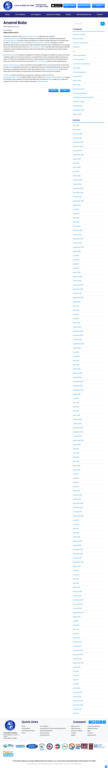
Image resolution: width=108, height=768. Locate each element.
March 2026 (77, 129)
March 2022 (76, 272)
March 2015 (76, 587)
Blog (89, 730)
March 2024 (77, 176)
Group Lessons (44, 733)
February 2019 (77, 419)
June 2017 (76, 478)
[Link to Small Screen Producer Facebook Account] (90, 721)
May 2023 (76, 218)
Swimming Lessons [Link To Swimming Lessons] (79, 89)
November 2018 (78, 432)
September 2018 (78, 440)
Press (23, 733)
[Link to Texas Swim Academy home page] (10, 725)
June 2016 (76, 524)
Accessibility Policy (76, 764)
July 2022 (76, 255)
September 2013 (78, 663)
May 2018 (76, 457)
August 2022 (77, 251)
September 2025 (78, 155)
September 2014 (78, 612)
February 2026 (77, 134)
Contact (90, 733)
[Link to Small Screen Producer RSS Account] (100, 721)
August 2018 (76, 444)
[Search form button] (103, 23)
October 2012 (77, 709)
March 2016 (76, 537)
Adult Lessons (75, 726)
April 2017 (76, 486)
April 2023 (76, 222)
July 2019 (75, 398)
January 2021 (77, 327)
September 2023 (78, 201)
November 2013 (78, 654)
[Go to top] (106, 766)
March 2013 (76, 688)
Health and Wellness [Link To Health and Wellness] (79, 55)
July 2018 (76, 449)
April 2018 (76, 461)
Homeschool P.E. (45, 735)
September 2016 (78, 516)
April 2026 (76, 125)
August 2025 (77, 159)
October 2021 (77, 293)
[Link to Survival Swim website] (32, 746)
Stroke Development (46, 730)
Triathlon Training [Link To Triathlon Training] (78, 101)
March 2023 (76, 226)
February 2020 (77, 373)
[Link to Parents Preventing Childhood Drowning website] (65, 746)
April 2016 (76, 533)
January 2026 (77, 138)
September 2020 (78, 344)
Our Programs (44, 726)
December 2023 (78, 188)
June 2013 (76, 675)
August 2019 (76, 394)
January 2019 (77, 423)
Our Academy (26, 728)
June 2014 (76, 625)
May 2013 (76, 680)
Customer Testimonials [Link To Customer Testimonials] (80, 43)
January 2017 (77, 499)
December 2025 (78, 142)
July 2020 (76, 352)
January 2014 (77, 646)
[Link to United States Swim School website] (42, 747)
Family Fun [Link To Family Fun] (76, 47)
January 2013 (77, 696)
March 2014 (76, 638)
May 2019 (76, 407)
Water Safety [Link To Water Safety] (77, 114)
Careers (98, 5)
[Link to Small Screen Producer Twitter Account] (97, 721)
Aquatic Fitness (75, 728)
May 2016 (76, 528)
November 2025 (78, 146)
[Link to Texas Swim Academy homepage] (7, 5)
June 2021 (76, 310)
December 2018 (78, 428)
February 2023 (77, 230)
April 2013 (76, 684)
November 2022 (78, 239)
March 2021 (76, 323)
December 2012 (78, 701)
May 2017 (76, 482)
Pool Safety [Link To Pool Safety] (76, 68)
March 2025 (77, 167)
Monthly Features (84, 5)
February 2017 (77, 495)
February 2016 (77, 541)
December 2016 (78, 503)
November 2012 (78, 705)
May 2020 (76, 360)
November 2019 (78, 386)
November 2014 (78, 604)
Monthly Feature (92, 728)
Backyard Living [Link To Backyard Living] (78, 38)
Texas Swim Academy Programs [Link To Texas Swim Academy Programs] (83, 97)
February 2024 (77, 180)
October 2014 (77, 608)
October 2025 (77, 150)
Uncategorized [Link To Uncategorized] (77, 106)
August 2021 (76, 302)
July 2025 (76, 163)
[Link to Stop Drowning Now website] (77, 746)
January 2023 (77, 234)
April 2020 (76, 365)
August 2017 (76, 470)
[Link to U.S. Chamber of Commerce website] (57, 746)
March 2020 (77, 369)
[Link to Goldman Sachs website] (99, 746)
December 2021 (78, 285)
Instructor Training (76, 730)
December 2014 (78, 600)
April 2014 (76, 633)
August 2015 (76, 566)
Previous (53, 90)
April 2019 (76, 411)
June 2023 (76, 213)
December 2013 (78, 650)
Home (23, 726)
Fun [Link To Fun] (74, 51)
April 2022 (76, 268)
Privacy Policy (67, 764)
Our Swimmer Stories (28, 730)
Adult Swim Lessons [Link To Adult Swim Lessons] (79, 34)
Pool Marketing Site (58, 764)
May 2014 (76, 629)
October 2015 (77, 558)
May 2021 (76, 314)
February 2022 (77, 276)
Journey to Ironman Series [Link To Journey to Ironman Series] (81, 64)
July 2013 (75, 671)
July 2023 (76, 209)
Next (65, 90)
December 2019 (78, 381)
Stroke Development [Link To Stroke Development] (79, 72)
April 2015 (76, 583)
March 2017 (76, 491)
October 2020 (77, 339)
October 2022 (77, 243)
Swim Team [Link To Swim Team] (76, 85)
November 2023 (78, 192)
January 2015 (77, 596)
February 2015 (77, 591)
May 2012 (76, 713)
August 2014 (77, 617)
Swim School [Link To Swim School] (77, 80)
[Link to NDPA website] (20, 746)
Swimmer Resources (94, 726)
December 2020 (78, 331)
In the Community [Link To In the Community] (78, 59)
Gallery (73, 735)
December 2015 (78, 549)
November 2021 (78, 289)
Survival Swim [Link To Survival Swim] (77, 76)
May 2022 (76, 264)
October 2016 (77, 512)
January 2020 (77, 377)
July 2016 (76, 520)
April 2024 (76, 171)
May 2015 (76, 579)
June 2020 (76, 356)
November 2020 (78, 335)
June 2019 (76, 402)
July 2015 (76, 570)
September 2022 (78, 247)
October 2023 (77, 197)
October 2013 (77, 659)
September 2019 (78, 390)
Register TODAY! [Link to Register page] (69, 5)
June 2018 (76, 453)
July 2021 (75, 306)
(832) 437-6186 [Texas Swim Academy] (28, 6)
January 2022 (77, 281)
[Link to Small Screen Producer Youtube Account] (93, 721)
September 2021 (78, 297)
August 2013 (76, 667)
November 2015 (78, 554)
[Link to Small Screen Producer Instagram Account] (104, 721)
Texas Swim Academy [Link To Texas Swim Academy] (80, 93)
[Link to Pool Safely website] (8, 754)
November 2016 (78, 507)
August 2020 (77, 348)
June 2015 (76, 575)
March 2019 (76, 415)
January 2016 (77, 545)
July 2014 (76, 621)
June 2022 (76, 260)
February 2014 (77, 642)
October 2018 (77, 436)
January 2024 (77, 184)
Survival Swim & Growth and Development (53, 728)
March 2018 (76, 465)
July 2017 (76, 474)
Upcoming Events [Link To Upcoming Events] (78, 110)
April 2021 (76, 318)
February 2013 (77, 692)
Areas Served (92, 735)
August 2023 (77, 205)
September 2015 (78, 562)
